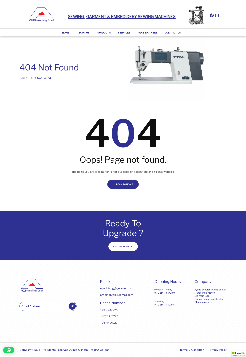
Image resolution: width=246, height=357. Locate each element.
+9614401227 (108, 323)
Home (66, 32)
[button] (8, 350)
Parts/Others (148, 32)
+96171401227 (109, 316)
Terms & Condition (192, 350)
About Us (83, 32)
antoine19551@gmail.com (116, 295)
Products (104, 32)
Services (124, 32)
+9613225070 (109, 309)
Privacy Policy (218, 350)
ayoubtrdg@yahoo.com (115, 288)
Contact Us (173, 32)
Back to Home (123, 184)
